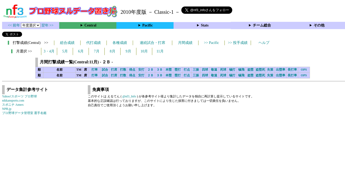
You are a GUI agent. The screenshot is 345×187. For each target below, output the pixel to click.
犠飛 (241, 69)
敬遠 (214, 69)
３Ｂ (159, 69)
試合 (105, 69)
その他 (319, 25)
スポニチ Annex (13, 104)
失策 (270, 69)
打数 (123, 69)
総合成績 (67, 43)
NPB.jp (6, 109)
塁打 (178, 69)
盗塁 (250, 69)
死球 (223, 69)
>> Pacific (211, 43)
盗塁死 (260, 69)
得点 (132, 69)
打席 (114, 69)
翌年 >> (47, 25)
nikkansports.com (13, 100)
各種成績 (119, 43)
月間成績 (185, 43)
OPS (304, 69)
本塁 (168, 69)
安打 (141, 69)
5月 (65, 51)
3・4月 (49, 51)
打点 (187, 69)
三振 (196, 69)
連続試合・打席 (152, 43)
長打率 (292, 69)
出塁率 (280, 69)
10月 (144, 51)
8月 (112, 51)
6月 (81, 51)
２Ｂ (150, 69)
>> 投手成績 (237, 43)
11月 (159, 51)
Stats (205, 25)
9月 (128, 51)
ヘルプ (263, 43)
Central (90, 25)
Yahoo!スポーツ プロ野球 (19, 96)
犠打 (232, 69)
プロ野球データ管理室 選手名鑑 (24, 113)
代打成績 (93, 43)
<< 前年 (14, 25)
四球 (205, 69)
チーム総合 (262, 25)
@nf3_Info (129, 96)
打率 (94, 69)
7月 (96, 51)
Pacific (147, 25)
